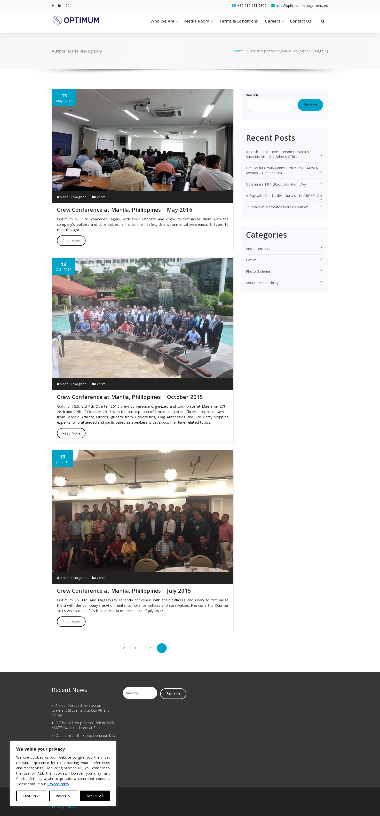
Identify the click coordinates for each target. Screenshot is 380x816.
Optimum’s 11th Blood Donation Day (276, 184)
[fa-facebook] (53, 5)
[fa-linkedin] (59, 5)
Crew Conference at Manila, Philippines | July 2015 (124, 590)
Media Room (196, 21)
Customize (32, 795)
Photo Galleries (258, 271)
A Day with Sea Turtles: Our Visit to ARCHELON (284, 195)
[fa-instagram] (67, 5)
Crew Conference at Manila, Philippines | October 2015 (130, 396)
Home (238, 50)
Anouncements (258, 248)
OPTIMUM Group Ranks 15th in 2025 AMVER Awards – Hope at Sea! (282, 170)
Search (252, 95)
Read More (71, 240)
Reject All (63, 795)
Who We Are (162, 21)
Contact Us (300, 21)
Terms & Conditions (238, 21)
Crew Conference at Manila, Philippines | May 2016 (124, 209)
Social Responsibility (262, 282)
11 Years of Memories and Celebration (277, 207)
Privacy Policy (63, 806)
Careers (272, 21)
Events (100, 197)
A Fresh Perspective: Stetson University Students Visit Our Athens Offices (277, 154)
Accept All (95, 795)
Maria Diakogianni (72, 197)
